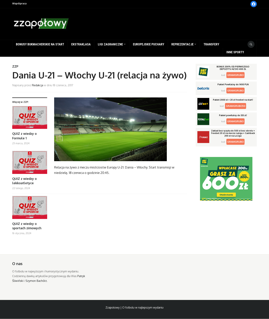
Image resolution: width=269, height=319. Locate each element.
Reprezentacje (182, 44)
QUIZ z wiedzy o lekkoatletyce (24, 181)
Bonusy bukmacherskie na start (40, 44)
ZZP (15, 66)
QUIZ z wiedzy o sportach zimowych (26, 226)
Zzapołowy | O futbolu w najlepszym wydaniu (134, 307)
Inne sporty (235, 52)
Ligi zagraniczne (110, 44)
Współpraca (19, 3)
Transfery (211, 44)
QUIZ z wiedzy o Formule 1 (24, 136)
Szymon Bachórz (36, 281)
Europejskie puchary (148, 44)
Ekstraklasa (81, 44)
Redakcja (37, 85)
